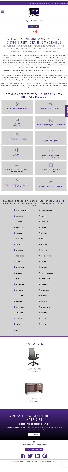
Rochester (20, 256)
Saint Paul (19, 290)
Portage (44, 245)
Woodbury (20, 296)
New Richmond (46, 307)
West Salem (20, 307)
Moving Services (17, 124)
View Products (34, 371)
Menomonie (20, 227)
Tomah (43, 262)
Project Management (17, 139)
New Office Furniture (50, 108)
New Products (34, 369)
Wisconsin (59, 201)
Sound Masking (17, 155)
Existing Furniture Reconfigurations (50, 156)
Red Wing (19, 250)
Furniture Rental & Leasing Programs (17, 186)
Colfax (43, 319)
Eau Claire (19, 216)
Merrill (43, 227)
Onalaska (19, 239)
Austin (18, 279)
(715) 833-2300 (35, 21)
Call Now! (34, 434)
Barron (18, 324)
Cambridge (45, 290)
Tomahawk (20, 267)
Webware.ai (52, 461)
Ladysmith (44, 222)
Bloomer (19, 330)
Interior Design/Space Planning (50, 125)
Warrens (44, 296)
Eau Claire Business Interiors (32, 461)
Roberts (44, 313)
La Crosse (19, 222)
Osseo (43, 239)
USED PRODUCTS (34, 399)
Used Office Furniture (17, 108)
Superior (19, 262)
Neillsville (44, 233)
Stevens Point (46, 256)
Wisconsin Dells (47, 273)
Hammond (19, 313)
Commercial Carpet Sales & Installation (17, 170)
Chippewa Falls (46, 210)
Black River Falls (22, 210)
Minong (19, 233)
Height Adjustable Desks (50, 186)
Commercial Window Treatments (51, 170)
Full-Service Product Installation (51, 141)
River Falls (44, 250)
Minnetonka (45, 284)
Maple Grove (45, 279)
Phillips (18, 245)
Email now (33, 26)
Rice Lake (44, 324)
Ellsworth (45, 301)
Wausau (44, 267)
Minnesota (13, 203)
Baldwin (19, 301)
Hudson (43, 216)
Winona (19, 273)
